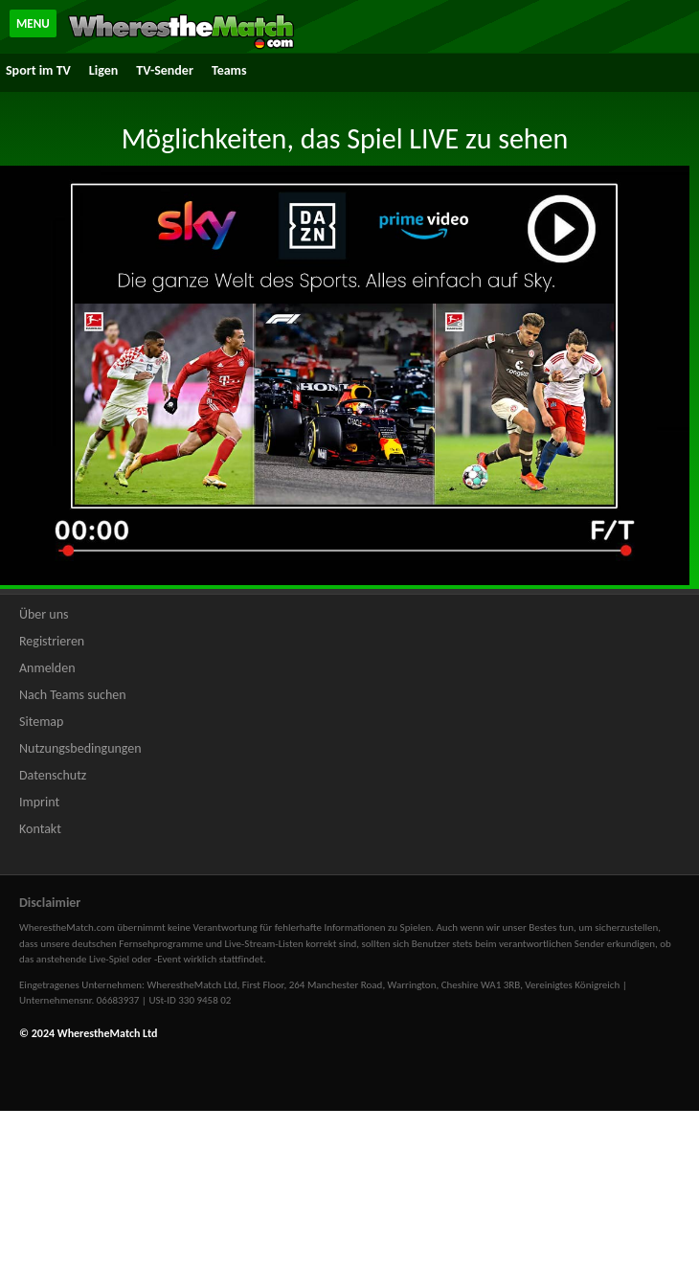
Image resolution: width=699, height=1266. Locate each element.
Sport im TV (38, 70)
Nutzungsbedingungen (80, 748)
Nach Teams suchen (72, 695)
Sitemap (41, 721)
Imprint (39, 802)
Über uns (44, 614)
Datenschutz (52, 775)
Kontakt (40, 829)
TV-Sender (164, 70)
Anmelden (47, 668)
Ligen (103, 70)
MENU (33, 23)
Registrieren (51, 641)
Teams (229, 70)
